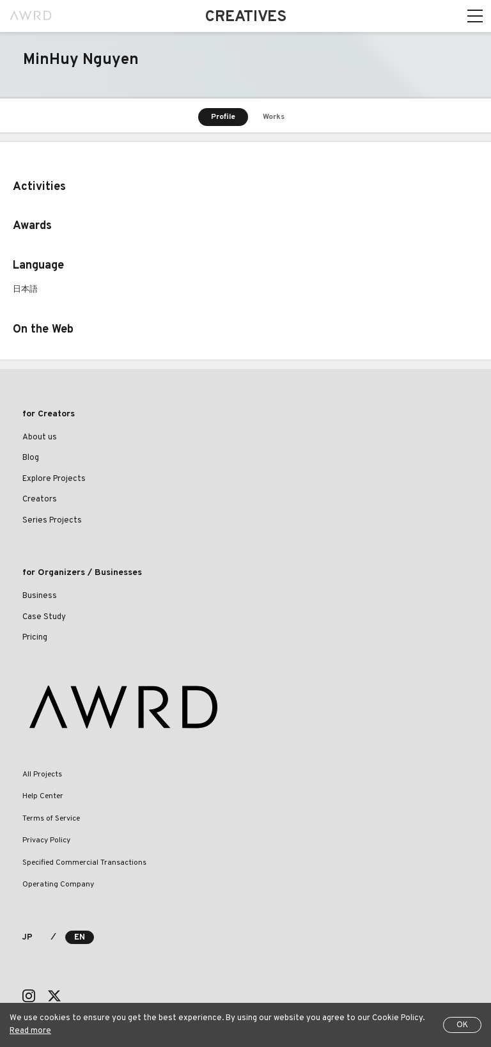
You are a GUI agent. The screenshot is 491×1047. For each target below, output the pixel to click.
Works (273, 117)
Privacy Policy (46, 840)
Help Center (42, 796)
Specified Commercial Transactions (84, 863)
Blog (30, 458)
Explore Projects (54, 479)
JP (27, 938)
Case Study (44, 617)
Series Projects (52, 521)
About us (39, 437)
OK (462, 1025)
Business (39, 596)
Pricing (34, 638)
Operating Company (58, 884)
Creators (39, 499)
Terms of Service (51, 819)
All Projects (42, 774)
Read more (30, 1031)
